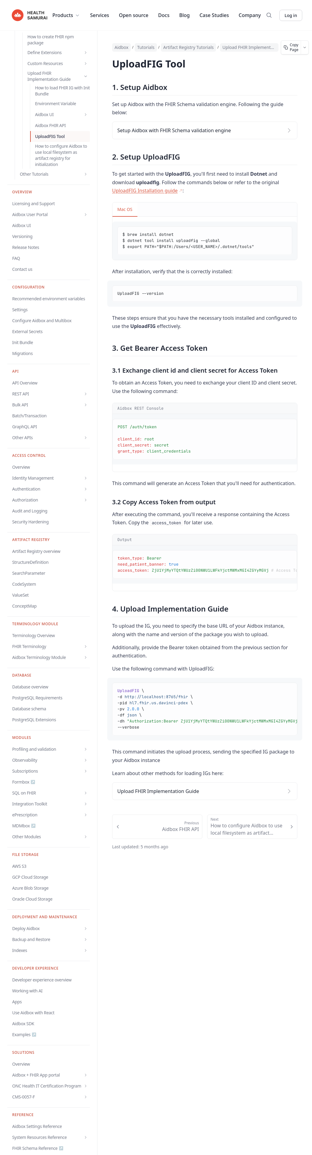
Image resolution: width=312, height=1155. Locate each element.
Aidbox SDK (23, 1023)
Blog (184, 15)
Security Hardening (30, 522)
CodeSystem (24, 584)
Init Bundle (22, 342)
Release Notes (25, 247)
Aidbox (121, 47)
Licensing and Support (33, 203)
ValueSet (20, 595)
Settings (19, 309)
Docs (163, 15)
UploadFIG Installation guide (147, 190)
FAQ (16, 258)
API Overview (24, 383)
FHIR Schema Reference (37, 1148)
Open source (133, 15)
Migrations (22, 353)
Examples (24, 1035)
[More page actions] (305, 47)
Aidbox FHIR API (50, 125)
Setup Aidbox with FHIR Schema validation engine (174, 130)
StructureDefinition (30, 562)
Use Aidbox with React (33, 1012)
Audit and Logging (29, 511)
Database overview (30, 687)
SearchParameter (28, 573)
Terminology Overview (33, 635)
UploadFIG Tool (50, 136)
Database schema (29, 709)
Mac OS (125, 209)
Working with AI (27, 991)
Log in (291, 15)
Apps (17, 1002)
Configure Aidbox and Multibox (42, 320)
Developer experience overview (42, 980)
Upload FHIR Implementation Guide (249, 47)
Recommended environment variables (48, 299)
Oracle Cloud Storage (32, 899)
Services (99, 15)
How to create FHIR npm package (50, 40)
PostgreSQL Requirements (37, 698)
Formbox (23, 782)
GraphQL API (24, 426)
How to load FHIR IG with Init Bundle (62, 91)
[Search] (269, 15)
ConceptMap (24, 606)
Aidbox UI (21, 225)
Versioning (22, 236)
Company (250, 15)
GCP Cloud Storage (30, 877)
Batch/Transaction (29, 416)
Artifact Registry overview (36, 551)
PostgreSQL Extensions (34, 719)
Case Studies (214, 15)
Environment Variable (55, 103)
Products (66, 15)
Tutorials (145, 47)
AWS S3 (19, 866)
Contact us (22, 269)
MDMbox (23, 826)
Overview (21, 467)
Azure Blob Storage (30, 888)
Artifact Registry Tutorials (188, 47)
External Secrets (27, 331)
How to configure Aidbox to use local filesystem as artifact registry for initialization (61, 155)
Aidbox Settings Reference (37, 1126)
